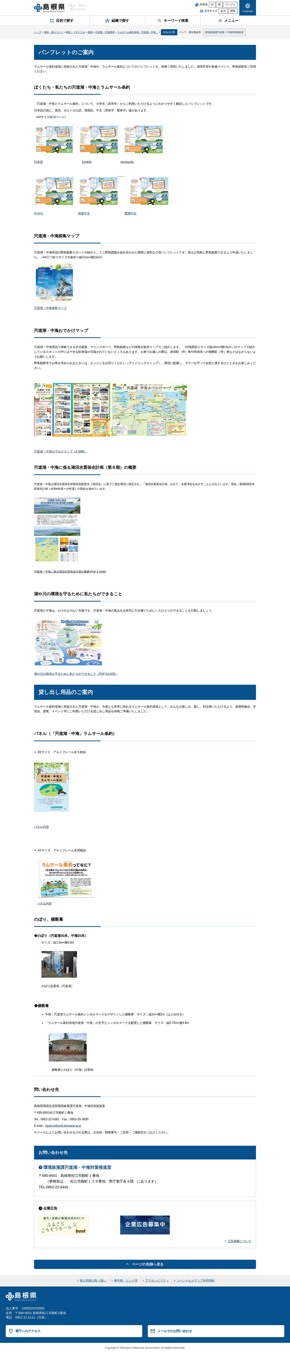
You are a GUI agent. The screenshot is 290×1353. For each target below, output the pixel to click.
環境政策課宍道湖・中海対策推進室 (224, 32)
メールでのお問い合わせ (174, 1331)
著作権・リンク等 (126, 1280)
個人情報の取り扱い (93, 1280)
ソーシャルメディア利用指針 (195, 1280)
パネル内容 (41, 826)
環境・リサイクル (75, 32)
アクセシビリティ (157, 1280)
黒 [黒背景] (219, 4)
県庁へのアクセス (28, 1331)
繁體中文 (130, 213)
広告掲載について (239, 1241)
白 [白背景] (212, 4)
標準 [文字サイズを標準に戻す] (232, 11)
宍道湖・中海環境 (104, 32)
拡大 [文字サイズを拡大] (223, 11)
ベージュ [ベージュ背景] (230, 4)
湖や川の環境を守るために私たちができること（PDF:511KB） (76, 673)
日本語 (38, 161)
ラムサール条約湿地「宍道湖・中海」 (137, 32)
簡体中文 (84, 213)
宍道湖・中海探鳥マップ (50, 308)
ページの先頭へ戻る (147, 1264)
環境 (90, 32)
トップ (37, 32)
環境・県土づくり (53, 32)
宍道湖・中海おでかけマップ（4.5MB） (60, 451)
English (87, 161)
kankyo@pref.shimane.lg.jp (63, 1125)
